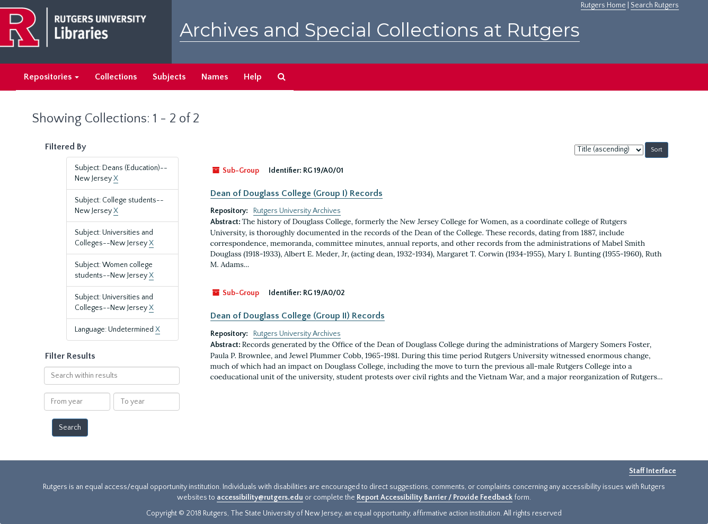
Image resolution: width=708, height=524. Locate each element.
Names (214, 77)
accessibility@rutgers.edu (260, 497)
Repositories (51, 77)
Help (253, 77)
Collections (116, 77)
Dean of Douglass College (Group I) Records (296, 193)
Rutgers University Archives (297, 211)
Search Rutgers (655, 5)
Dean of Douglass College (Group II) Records (297, 316)
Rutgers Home (603, 5)
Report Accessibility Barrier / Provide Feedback (434, 497)
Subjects (169, 77)
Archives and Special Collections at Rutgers (380, 30)
